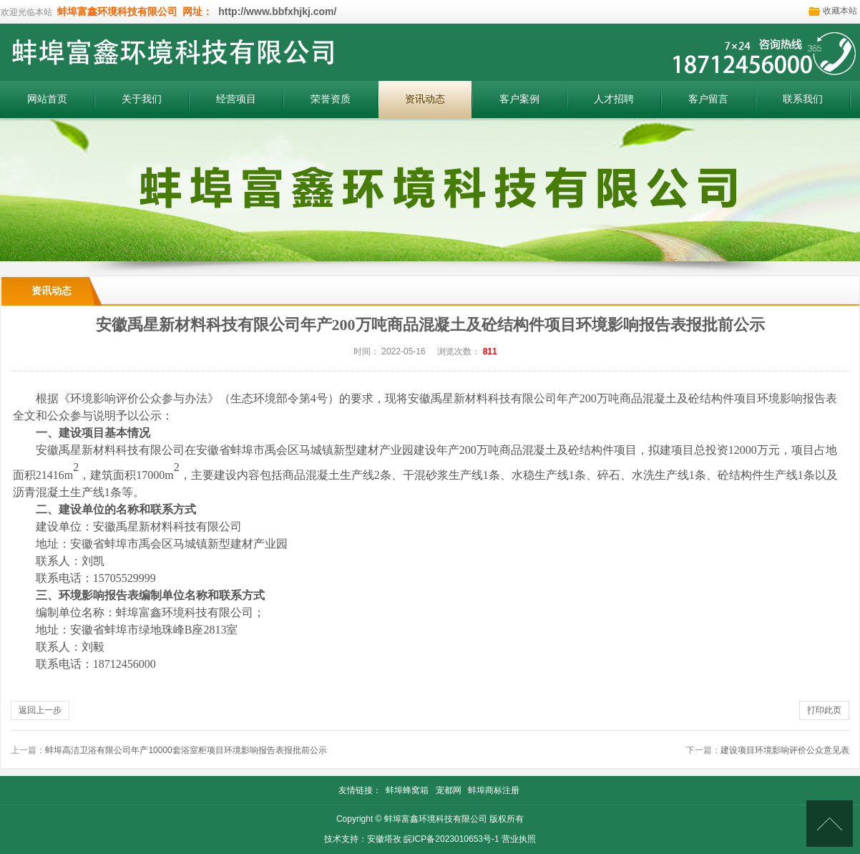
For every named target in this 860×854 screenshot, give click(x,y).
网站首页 (47, 99)
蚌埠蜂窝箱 (407, 790)
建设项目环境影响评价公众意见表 (784, 750)
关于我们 (142, 99)
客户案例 (519, 99)
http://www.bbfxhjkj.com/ (275, 11)
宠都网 (448, 790)
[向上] (829, 823)
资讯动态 (425, 99)
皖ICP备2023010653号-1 (451, 839)
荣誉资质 (331, 99)
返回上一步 (40, 710)
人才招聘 (614, 99)
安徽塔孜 (384, 839)
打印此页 (824, 710)
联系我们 (803, 99)
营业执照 (519, 839)
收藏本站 (840, 11)
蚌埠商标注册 (493, 790)
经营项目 (236, 99)
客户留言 (708, 99)
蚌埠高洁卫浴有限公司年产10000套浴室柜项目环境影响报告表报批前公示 (185, 750)
